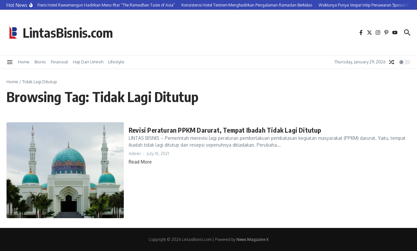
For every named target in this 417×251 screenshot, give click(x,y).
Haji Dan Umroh (88, 61)
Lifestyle (116, 61)
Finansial (59, 61)
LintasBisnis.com (68, 32)
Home (24, 61)
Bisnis (40, 61)
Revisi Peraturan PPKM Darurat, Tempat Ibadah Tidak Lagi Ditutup (225, 130)
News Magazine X (252, 239)
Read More (140, 162)
